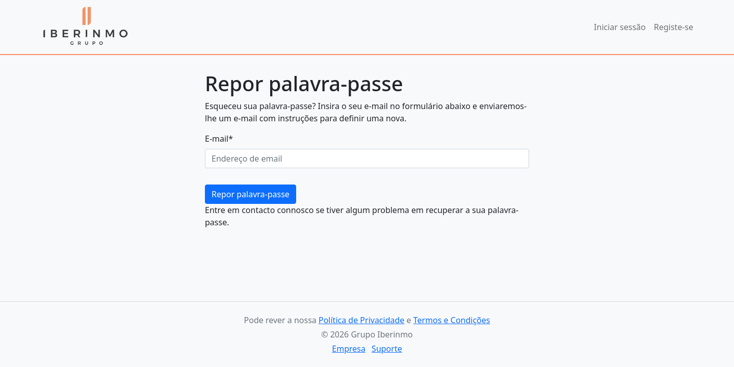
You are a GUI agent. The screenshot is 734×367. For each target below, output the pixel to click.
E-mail (219, 138)
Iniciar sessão (620, 27)
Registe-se (673, 27)
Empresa (348, 348)
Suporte (387, 348)
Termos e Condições (451, 320)
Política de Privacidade (361, 320)
